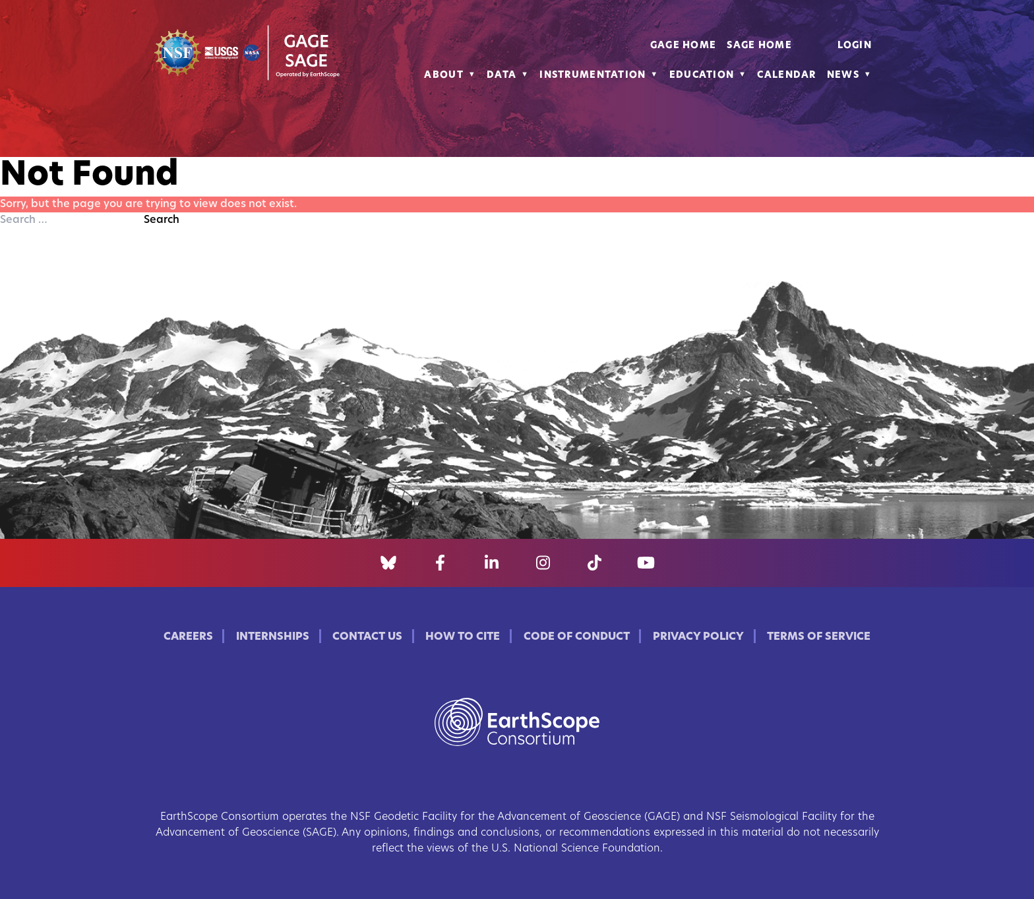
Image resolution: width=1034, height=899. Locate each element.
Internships (272, 637)
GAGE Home (683, 46)
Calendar (786, 75)
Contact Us (367, 637)
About (443, 75)
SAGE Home (759, 46)
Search (161, 220)
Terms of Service (818, 637)
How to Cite (462, 637)
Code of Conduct (577, 637)
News (843, 75)
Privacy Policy (698, 637)
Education (702, 75)
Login (854, 46)
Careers (188, 637)
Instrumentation (592, 75)
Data (501, 75)
